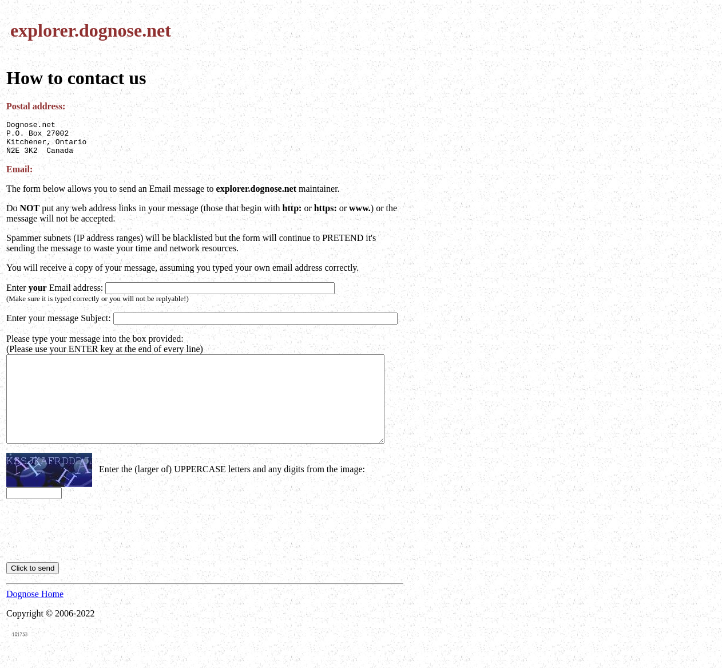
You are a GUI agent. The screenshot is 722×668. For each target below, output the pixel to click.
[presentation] (93, 542)
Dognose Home (35, 606)
